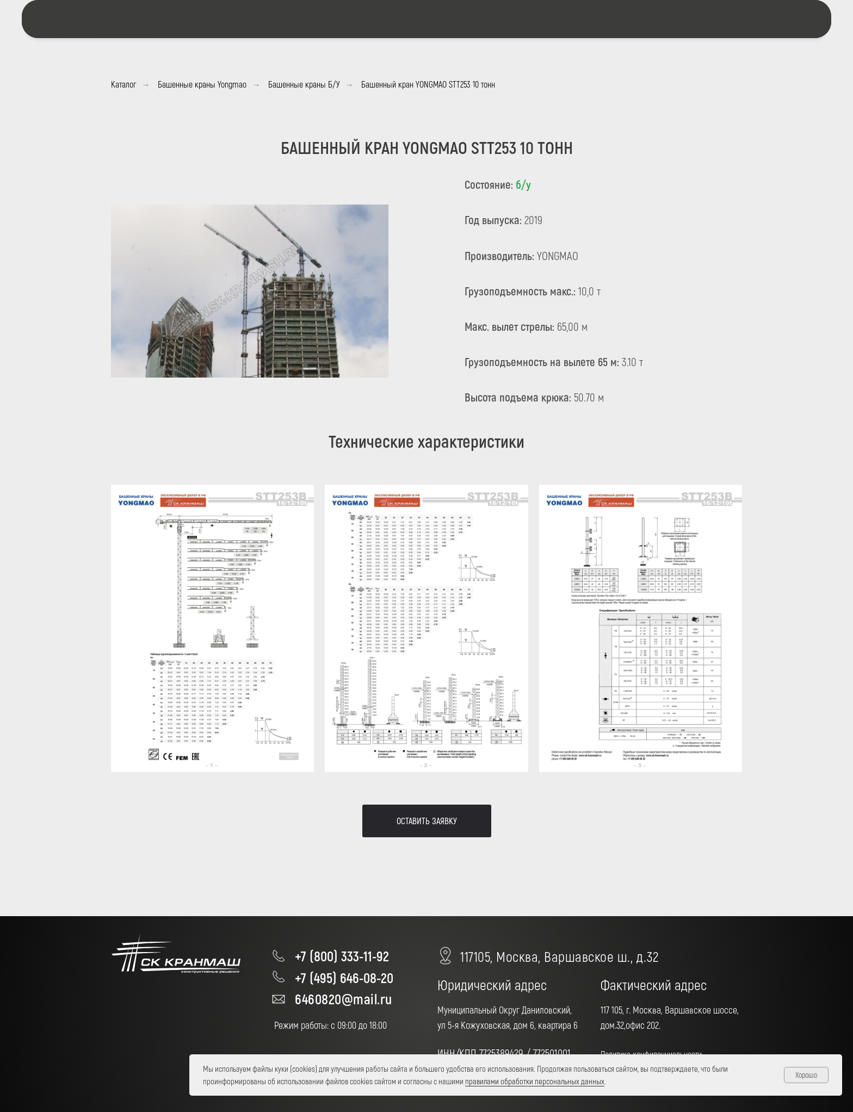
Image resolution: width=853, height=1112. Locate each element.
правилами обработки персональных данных (534, 1081)
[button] (426, 821)
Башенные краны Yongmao (202, 84)
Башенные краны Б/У (303, 84)
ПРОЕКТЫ (412, 19)
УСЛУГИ (262, 19)
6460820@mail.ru (343, 998)
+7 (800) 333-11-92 (342, 955)
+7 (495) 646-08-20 (344, 977)
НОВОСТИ (463, 19)
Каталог (123, 84)
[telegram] (628, 19)
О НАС (368, 19)
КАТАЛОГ (316, 19)
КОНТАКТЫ (515, 19)
